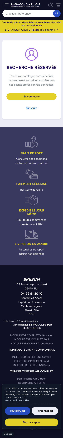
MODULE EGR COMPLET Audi (31, 339)
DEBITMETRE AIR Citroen (31, 378)
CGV (31, 314)
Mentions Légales (31, 306)
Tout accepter (31, 422)
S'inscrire (31, 108)
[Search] (29, 13)
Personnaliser (45, 410)
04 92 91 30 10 (31, 293)
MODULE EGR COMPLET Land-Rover (31, 343)
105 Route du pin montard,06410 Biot (31, 286)
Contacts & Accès (31, 298)
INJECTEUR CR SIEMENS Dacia (31, 365)
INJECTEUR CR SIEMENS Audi (31, 361)
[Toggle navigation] (6, 5)
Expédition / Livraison (31, 302)
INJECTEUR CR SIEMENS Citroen (31, 356)
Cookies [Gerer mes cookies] (8, 434)
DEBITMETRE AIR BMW (31, 382)
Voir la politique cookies (17, 400)
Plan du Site (31, 310)
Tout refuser (17, 410)
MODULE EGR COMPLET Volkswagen (31, 335)
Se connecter (31, 96)
